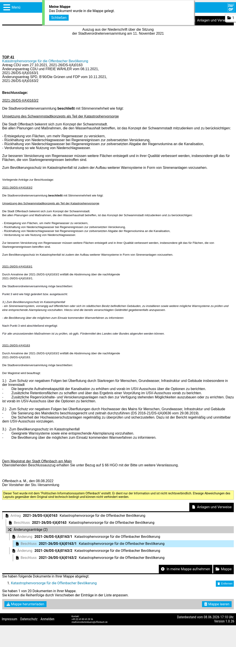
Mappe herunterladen (25, 604)
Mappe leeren (216, 604)
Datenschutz (29, 619)
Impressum (9, 619)
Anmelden (47, 619)
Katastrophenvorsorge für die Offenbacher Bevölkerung (45, 61)
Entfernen (224, 583)
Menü (16, 7)
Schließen (59, 17)
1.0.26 (229, 621)
